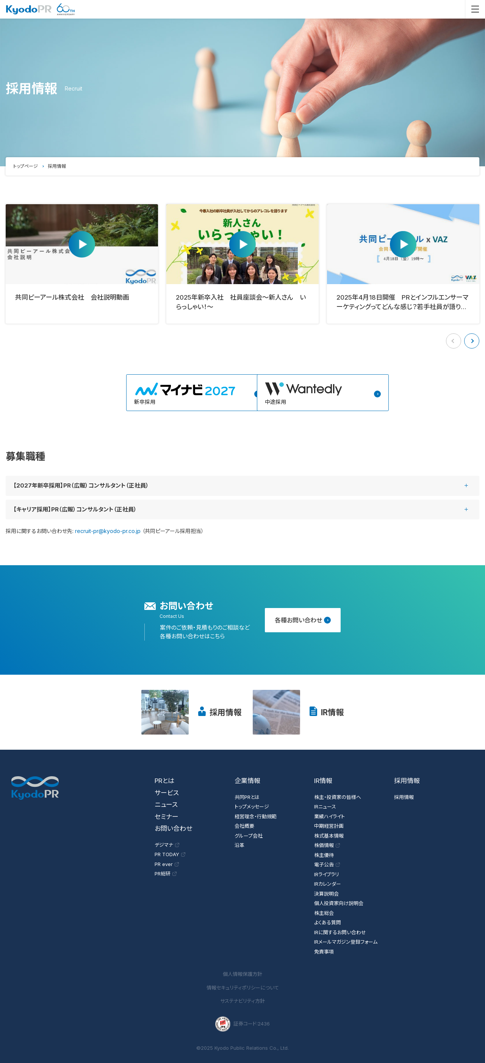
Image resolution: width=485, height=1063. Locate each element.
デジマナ (167, 845)
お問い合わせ (173, 828)
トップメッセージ (252, 807)
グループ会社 (249, 836)
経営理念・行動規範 (256, 816)
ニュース (166, 804)
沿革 (239, 845)
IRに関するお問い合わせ (340, 932)
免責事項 (324, 952)
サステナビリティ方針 (242, 1001)
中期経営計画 (329, 826)
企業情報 (247, 781)
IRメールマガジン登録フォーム (345, 942)
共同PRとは (247, 797)
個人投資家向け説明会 (338, 903)
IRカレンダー (327, 884)
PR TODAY (170, 854)
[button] (471, 341)
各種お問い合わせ (303, 620)
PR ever (167, 864)
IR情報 (332, 712)
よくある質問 (327, 922)
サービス (167, 793)
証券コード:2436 (242, 1024)
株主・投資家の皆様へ (337, 797)
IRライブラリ (326, 874)
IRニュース (325, 807)
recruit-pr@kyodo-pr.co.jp (108, 531)
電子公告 (327, 864)
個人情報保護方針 (242, 974)
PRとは (164, 781)
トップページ (25, 166)
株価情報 (327, 845)
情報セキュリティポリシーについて (243, 988)
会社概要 (244, 826)
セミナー (166, 817)
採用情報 (225, 712)
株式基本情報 (329, 836)
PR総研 (166, 874)
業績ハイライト (329, 816)
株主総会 (324, 913)
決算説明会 (326, 894)
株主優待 (324, 855)
